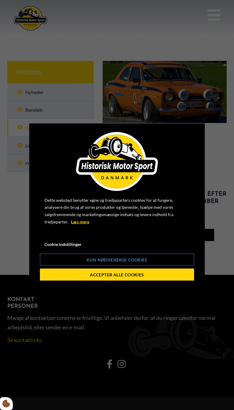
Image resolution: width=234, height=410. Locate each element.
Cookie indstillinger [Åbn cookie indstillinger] (63, 244)
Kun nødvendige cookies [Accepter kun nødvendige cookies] (117, 259)
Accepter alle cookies (117, 274)
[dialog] (117, 205)
